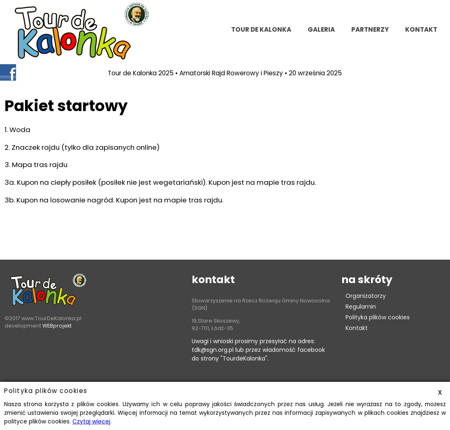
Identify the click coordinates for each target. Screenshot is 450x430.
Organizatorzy (366, 296)
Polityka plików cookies (378, 317)
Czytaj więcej (91, 421)
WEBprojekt (57, 325)
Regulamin (361, 306)
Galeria (321, 29)
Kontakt (357, 328)
